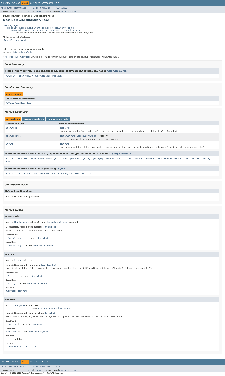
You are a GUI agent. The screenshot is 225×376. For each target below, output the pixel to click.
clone (33, 158)
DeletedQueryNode (22, 52)
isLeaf (129, 158)
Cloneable (8, 40)
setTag (206, 158)
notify (55, 173)
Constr (29, 11)
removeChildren (153, 158)
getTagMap (98, 158)
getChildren (60, 158)
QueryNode (21, 40)
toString (64, 144)
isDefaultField (114, 158)
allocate (22, 158)
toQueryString (67, 136)
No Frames (45, 8)
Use (32, 3)
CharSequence (13, 136)
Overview (5, 3)
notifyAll (66, 173)
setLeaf (196, 158)
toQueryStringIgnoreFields (47, 76)
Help (57, 3)
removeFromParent (173, 158)
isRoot (138, 158)
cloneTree (65, 128)
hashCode (44, 173)
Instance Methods (34, 119)
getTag (86, 158)
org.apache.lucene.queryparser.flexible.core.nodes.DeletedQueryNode (46, 30)
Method (38, 11)
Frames (35, 8)
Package (16, 3)
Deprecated (47, 3)
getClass (32, 173)
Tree (37, 3)
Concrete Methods (58, 119)
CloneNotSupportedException (54, 308)
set (187, 158)
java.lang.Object (11, 25)
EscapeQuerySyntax (87, 136)
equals (9, 173)
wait (76, 173)
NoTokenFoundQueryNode (18, 103)
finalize (20, 173)
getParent (75, 158)
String (9, 144)
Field (21, 11)
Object (61, 168)
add (7, 158)
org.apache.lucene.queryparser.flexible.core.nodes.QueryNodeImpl (40, 28)
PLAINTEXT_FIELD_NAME (18, 76)
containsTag (45, 158)
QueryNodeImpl (117, 71)
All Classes (61, 8)
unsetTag (10, 161)
